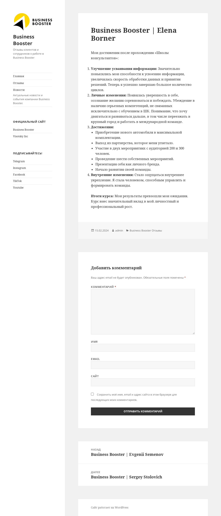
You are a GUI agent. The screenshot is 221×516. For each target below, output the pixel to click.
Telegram (19, 161)
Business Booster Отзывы (146, 230)
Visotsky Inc (20, 136)
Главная (18, 76)
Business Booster (23, 39)
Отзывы (18, 83)
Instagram (19, 168)
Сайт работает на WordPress (109, 507)
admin (119, 230)
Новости (32, 96)
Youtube (18, 187)
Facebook (19, 174)
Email (95, 359)
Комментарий (103, 287)
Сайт (95, 376)
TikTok (17, 181)
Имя (94, 342)
